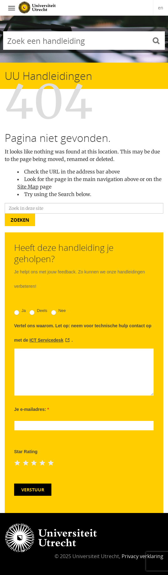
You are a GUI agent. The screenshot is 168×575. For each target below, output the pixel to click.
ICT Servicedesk (46, 340)
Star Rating (26, 451)
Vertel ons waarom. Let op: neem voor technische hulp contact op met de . (82, 333)
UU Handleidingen (48, 76)
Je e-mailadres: (31, 409)
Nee (58, 311)
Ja (20, 311)
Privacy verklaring (142, 556)
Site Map (28, 187)
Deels (38, 311)
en (160, 8)
